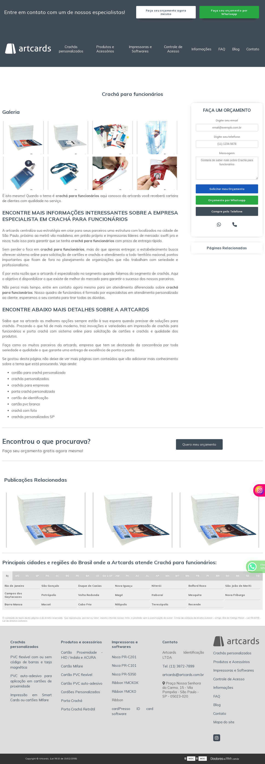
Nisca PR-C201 (124, 657)
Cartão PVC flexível (76, 674)
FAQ (221, 49)
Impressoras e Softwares (140, 49)
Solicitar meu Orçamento (227, 189)
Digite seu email (227, 120)
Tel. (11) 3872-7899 (178, 666)
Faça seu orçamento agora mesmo (166, 12)
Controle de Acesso (173, 49)
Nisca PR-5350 (124, 674)
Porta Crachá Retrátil (78, 709)
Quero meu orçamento (199, 444)
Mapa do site (223, 722)
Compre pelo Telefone (226, 211)
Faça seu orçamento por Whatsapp (229, 12)
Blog (235, 49)
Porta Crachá (71, 700)
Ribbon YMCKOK (125, 683)
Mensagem (227, 153)
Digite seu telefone (227, 136)
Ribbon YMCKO (124, 691)
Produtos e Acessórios (105, 49)
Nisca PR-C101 (124, 665)
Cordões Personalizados (80, 692)
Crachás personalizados (71, 49)
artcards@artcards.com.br (183, 674)
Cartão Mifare (72, 666)
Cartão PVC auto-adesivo (81, 683)
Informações (201, 49)
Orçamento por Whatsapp (226, 200)
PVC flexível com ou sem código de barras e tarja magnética (31, 662)
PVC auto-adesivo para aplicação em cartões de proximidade (31, 681)
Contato (252, 49)
